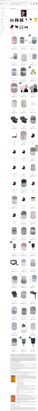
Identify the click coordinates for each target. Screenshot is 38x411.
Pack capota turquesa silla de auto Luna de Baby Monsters (23, 205)
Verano (2, 20)
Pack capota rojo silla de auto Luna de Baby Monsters (33, 189)
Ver (14, 144)
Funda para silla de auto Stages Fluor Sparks (23, 126)
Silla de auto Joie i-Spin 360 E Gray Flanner (14, 253)
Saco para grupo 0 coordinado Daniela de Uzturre (14, 285)
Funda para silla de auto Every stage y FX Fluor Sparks (14, 126)
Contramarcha (3, 13)
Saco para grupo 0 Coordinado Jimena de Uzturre (23, 142)
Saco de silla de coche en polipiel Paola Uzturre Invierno (23, 46)
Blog (7, 0)
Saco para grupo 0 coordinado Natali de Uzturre (33, 332)
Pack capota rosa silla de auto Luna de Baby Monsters (14, 189)
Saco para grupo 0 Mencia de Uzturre (14, 94)
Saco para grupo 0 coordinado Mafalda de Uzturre (23, 316)
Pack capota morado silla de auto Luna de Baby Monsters (14, 173)
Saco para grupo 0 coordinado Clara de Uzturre (23, 269)
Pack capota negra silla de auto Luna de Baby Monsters (14, 221)
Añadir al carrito (14, 80)
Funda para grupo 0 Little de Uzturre (23, 110)
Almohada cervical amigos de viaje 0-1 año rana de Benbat (33, 78)
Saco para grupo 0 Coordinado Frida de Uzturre (33, 126)
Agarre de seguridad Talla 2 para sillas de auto (23, 332)
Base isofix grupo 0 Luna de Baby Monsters (14, 142)
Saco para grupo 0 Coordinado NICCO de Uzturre (14, 348)
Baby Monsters (3, 26)
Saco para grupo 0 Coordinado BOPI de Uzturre (23, 253)
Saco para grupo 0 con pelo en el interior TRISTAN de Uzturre (24, 189)
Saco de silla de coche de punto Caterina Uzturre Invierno (14, 62)
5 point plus (2, 25)
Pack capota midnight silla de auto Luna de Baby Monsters (33, 142)
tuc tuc (2, 31)
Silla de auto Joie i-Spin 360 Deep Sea (33, 348)
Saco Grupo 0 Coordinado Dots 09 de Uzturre (33, 285)
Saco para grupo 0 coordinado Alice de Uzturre (23, 237)
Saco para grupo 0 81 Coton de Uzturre (33, 173)
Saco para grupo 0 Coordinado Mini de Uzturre (14, 332)
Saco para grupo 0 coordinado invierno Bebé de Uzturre (14, 316)
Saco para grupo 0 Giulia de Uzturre (24, 78)
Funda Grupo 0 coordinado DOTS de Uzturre (33, 62)
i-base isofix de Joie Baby (33, 300)
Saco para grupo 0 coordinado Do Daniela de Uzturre (24, 285)
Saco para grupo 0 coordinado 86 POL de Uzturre (14, 237)
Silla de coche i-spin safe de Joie (14, 300)
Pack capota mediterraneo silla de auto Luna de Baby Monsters (14, 157)
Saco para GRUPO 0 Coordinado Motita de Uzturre (33, 316)
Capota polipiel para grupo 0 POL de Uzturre (33, 94)
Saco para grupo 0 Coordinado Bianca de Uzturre (33, 237)
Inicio (6, 0)
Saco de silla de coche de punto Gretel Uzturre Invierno (33, 46)
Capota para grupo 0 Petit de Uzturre (23, 94)
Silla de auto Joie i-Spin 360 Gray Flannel (23, 348)
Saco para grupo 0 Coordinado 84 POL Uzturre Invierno (33, 221)
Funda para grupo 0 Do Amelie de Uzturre (14, 110)
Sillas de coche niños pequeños (16, 24)
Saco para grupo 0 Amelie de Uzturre (14, 205)
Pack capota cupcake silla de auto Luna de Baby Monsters (24, 157)
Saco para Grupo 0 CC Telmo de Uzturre (14, 46)
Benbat (2, 27)
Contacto (10, 0)
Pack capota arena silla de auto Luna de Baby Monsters (23, 173)
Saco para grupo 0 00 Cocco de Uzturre (23, 221)
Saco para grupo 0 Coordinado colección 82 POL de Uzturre (33, 269)
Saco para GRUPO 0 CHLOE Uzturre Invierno (33, 205)
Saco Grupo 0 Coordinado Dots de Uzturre (24, 300)
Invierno (2, 19)
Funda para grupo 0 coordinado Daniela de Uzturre (23, 62)
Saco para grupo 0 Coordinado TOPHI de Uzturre (33, 157)
